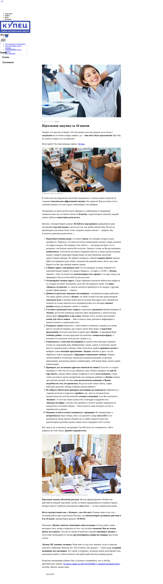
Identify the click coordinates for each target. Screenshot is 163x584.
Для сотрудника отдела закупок (36, 565)
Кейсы (27, 554)
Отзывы (28, 560)
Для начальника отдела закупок (36, 567)
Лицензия (28, 558)
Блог (27, 556)
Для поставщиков (31, 569)
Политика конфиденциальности (32, 574)
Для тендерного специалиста (35, 563)
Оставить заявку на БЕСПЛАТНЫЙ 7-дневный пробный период (91, 523)
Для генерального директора (35, 561)
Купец (81, 104)
